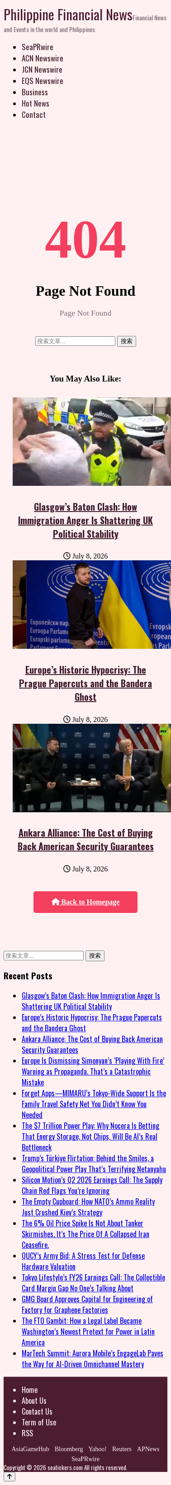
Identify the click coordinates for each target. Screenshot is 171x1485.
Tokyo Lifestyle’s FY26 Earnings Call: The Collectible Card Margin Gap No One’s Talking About (93, 1283)
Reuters (122, 1449)
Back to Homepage (86, 902)
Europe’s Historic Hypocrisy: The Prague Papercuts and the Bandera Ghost (85, 683)
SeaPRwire (37, 46)
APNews (148, 1449)
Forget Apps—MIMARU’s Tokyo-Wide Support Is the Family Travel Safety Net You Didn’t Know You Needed (94, 1104)
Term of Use (39, 1422)
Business (35, 92)
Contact (34, 114)
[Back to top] (9, 1476)
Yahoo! (97, 1449)
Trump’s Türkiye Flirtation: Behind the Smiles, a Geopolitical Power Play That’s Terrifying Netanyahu (94, 1163)
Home (30, 1389)
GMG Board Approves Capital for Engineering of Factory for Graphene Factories (87, 1304)
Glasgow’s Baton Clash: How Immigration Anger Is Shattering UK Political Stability (85, 520)
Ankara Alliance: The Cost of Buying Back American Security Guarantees (86, 839)
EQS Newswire (42, 80)
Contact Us (37, 1411)
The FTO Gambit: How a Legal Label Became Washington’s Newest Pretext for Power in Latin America (88, 1331)
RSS (27, 1433)
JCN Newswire (42, 69)
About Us (34, 1400)
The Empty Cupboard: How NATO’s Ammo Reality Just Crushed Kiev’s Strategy (88, 1207)
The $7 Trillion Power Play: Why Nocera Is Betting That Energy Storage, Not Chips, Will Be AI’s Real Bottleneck (90, 1136)
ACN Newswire (42, 58)
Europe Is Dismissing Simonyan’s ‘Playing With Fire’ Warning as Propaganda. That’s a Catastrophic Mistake (93, 1071)
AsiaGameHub (30, 1449)
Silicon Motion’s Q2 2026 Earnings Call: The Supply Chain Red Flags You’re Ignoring (92, 1185)
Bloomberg (69, 1449)
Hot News (35, 103)
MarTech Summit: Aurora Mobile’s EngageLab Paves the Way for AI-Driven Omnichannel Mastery (92, 1358)
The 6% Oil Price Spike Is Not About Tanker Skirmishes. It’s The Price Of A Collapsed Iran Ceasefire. (85, 1234)
